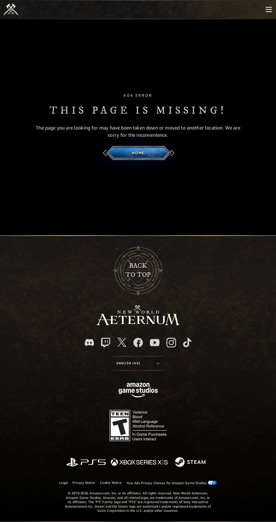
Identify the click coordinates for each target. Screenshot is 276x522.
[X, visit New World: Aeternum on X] (121, 342)
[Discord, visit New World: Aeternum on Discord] (89, 342)
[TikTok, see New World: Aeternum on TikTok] (187, 342)
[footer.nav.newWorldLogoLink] (138, 323)
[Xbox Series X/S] (139, 463)
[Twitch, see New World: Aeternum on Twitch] (105, 342)
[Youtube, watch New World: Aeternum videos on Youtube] (155, 342)
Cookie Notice (111, 482)
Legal (63, 482)
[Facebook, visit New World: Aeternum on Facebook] (138, 342)
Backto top (138, 270)
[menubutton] (269, 9)
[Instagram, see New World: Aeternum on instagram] (171, 342)
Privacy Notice (84, 482)
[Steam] (191, 462)
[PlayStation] (86, 463)
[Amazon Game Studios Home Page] (138, 391)
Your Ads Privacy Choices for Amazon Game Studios (171, 483)
